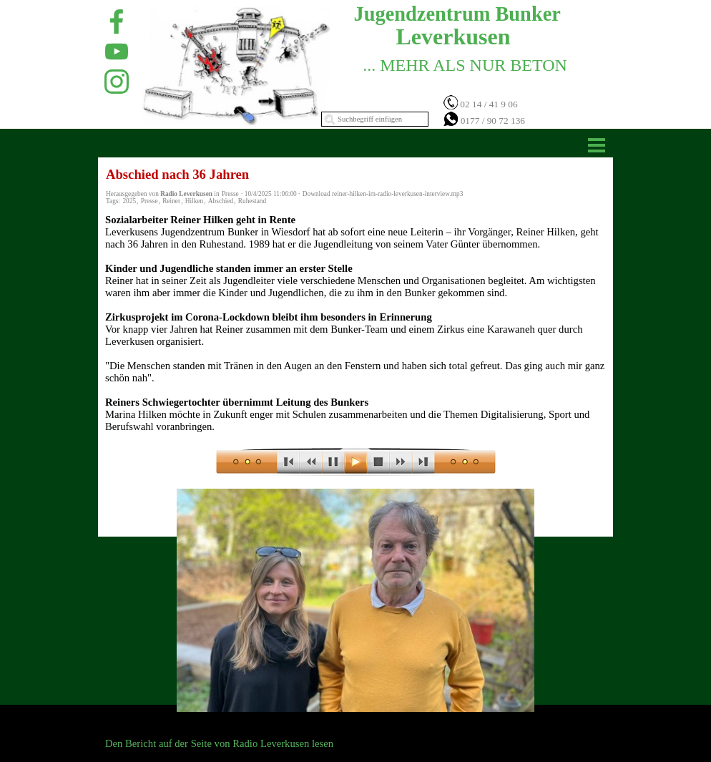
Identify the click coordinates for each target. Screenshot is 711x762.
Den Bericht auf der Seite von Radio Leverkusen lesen (219, 743)
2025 (129, 201)
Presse (149, 201)
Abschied (220, 201)
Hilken (194, 201)
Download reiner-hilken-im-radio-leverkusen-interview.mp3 (383, 193)
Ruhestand (252, 201)
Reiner (171, 201)
